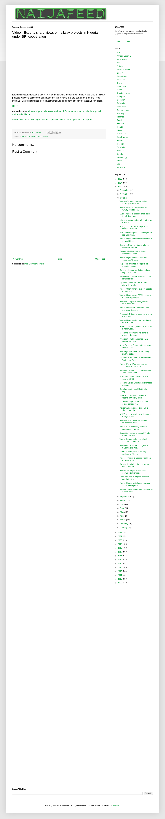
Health (120, 127)
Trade (119, 161)
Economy (121, 100)
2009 (120, 583)
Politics (120, 140)
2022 (120, 532)
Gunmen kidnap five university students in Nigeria (132, 452)
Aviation (120, 66)
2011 (120, 575)
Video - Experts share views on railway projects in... (133, 208)
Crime (119, 90)
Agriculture (122, 59)
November (125, 194)
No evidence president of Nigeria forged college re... (133, 402)
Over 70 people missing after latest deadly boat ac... (134, 215)
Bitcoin (120, 73)
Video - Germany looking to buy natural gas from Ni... (133, 202)
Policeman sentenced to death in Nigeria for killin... (133, 409)
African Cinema (124, 56)
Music (119, 130)
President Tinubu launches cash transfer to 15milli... (133, 340)
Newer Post (18, 259)
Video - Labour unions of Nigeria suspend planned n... (133, 440)
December (125, 190)
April (122, 516)
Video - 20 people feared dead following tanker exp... (132, 471)
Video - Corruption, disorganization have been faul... (134, 302)
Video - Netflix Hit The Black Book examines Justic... (134, 309)
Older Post (100, 259)
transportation (36, 136)
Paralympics (122, 137)
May (122, 512)
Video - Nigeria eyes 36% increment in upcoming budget (135, 296)
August (123, 500)
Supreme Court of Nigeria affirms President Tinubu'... (133, 246)
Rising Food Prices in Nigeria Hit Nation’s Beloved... (133, 227)
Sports (120, 154)
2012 (120, 571)
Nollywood (121, 133)
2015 (120, 559)
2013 (120, 567)
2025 (120, 179)
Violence (121, 167)
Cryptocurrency (123, 93)
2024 (120, 183)
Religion (120, 144)
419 (118, 52)
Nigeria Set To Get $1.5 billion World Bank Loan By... (135, 359)
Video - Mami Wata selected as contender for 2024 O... (133, 365)
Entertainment (123, 110)
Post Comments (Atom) (34, 264)
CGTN (15, 106)
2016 (120, 556)
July (122, 504)
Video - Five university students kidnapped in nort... (133, 428)
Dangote (121, 96)
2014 (120, 563)
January (124, 527)
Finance (120, 117)
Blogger (115, 805)
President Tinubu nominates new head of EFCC (133, 377)
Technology (122, 157)
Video (45, 136)
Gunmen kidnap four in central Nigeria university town (132, 396)
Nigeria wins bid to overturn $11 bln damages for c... (135, 277)
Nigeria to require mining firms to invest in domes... (133, 334)
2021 (120, 536)
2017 (120, 552)
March (123, 520)
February (124, 524)
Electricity (121, 107)
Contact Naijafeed (122, 41)
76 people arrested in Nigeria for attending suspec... (133, 265)
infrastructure (25, 136)
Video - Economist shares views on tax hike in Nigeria (134, 484)
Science (120, 150)
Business (121, 79)
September (125, 496)
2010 (120, 579)
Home (59, 259)
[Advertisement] (59, 238)
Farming (120, 113)
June (122, 508)
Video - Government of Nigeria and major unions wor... (134, 446)
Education (121, 103)
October (124, 198)
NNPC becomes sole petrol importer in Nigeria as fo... (135, 415)
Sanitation (121, 147)
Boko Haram (122, 76)
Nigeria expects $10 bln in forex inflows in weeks (133, 283)
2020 (120, 540)
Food (119, 120)
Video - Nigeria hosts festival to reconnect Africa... (133, 258)
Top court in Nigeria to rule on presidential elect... (132, 252)
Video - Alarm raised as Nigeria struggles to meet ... (133, 421)
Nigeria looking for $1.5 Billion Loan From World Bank (135, 371)
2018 (120, 548)
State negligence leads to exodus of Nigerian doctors (135, 271)
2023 (120, 187)
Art (118, 62)
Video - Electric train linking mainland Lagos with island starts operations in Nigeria (52, 119)
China (119, 83)
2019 (120, 544)
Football (120, 123)
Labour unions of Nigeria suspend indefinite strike (134, 478)
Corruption (121, 86)
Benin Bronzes (123, 69)
